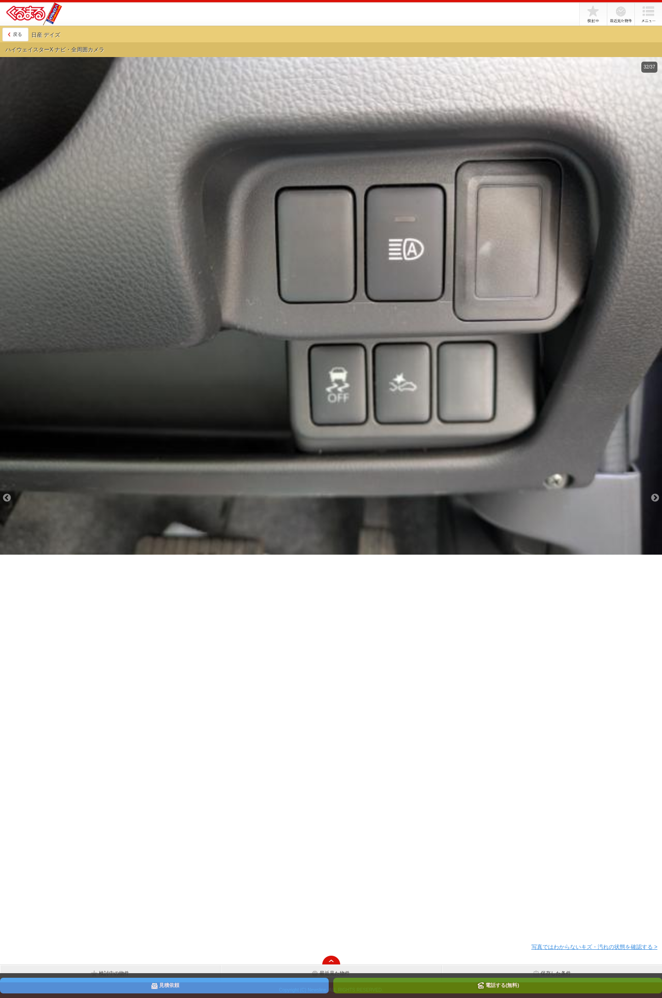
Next (655, 498)
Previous (6, 498)
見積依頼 (164, 985)
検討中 (593, 14)
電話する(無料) (497, 985)
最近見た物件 (620, 14)
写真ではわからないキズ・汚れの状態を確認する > (594, 947)
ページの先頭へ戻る (331, 960)
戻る (17, 34)
